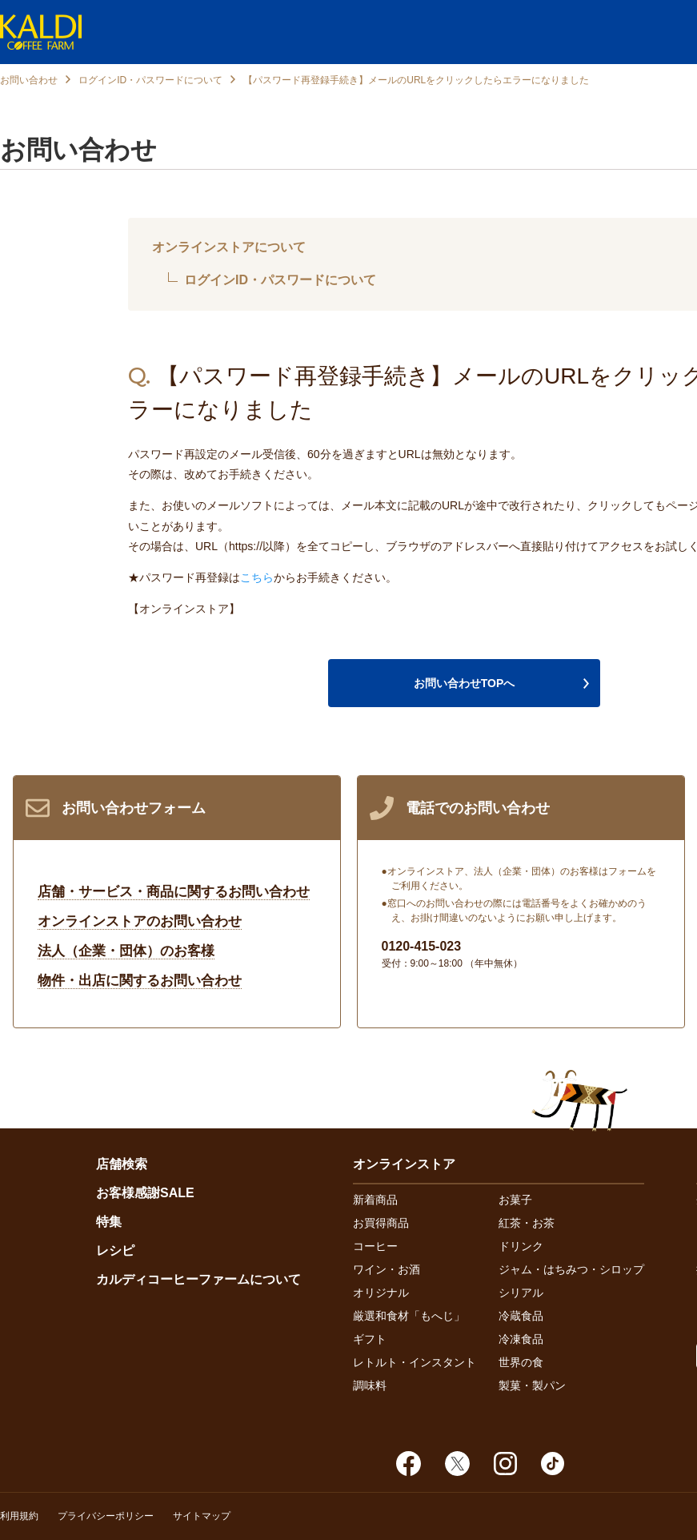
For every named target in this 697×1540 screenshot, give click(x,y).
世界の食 (521, 1362)
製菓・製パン (532, 1385)
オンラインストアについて (229, 247)
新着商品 (375, 1199)
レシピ (115, 1250)
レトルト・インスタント (414, 1362)
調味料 (370, 1385)
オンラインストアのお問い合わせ (140, 921)
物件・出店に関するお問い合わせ (140, 980)
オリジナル (381, 1292)
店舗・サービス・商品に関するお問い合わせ (174, 891)
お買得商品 (381, 1222)
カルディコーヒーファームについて (198, 1279)
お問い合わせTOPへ (464, 683)
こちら (257, 577)
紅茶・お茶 (527, 1222)
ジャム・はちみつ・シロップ (571, 1269)
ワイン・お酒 (386, 1269)
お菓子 (515, 1199)
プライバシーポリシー (106, 1516)
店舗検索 (121, 1164)
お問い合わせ (29, 80)
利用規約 (19, 1516)
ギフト (370, 1339)
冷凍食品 (521, 1339)
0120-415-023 (422, 946)
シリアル (521, 1292)
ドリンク (521, 1246)
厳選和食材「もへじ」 (409, 1315)
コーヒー (375, 1246)
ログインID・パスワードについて (150, 80)
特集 (109, 1221)
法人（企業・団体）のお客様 (126, 951)
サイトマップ (201, 1516)
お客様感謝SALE (145, 1193)
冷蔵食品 (521, 1315)
